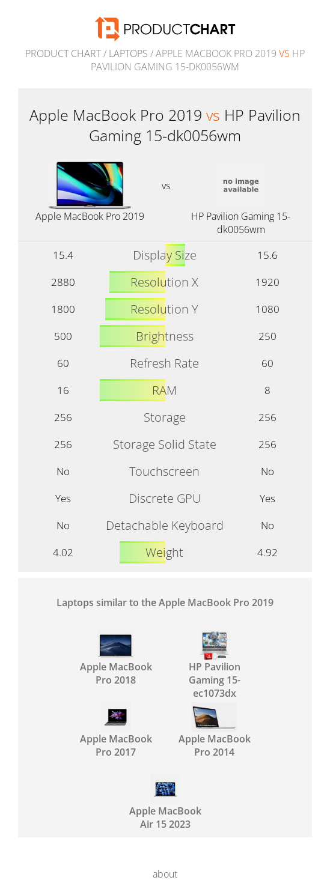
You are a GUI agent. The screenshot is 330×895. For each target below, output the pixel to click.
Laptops (128, 53)
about (165, 874)
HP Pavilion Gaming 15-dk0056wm (240, 223)
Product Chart (63, 53)
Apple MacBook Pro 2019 (89, 216)
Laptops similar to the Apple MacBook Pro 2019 (165, 602)
